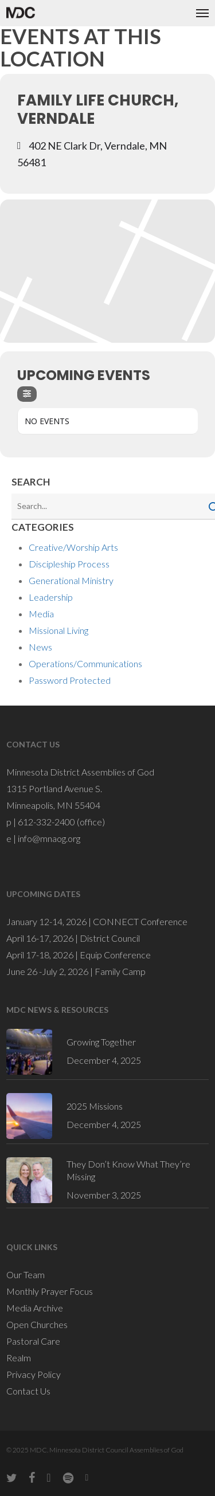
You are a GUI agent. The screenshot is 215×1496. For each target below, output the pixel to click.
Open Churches (37, 1324)
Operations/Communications (85, 663)
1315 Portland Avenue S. (54, 788)
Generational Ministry (71, 580)
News (40, 646)
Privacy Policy (33, 1374)
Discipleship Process (69, 563)
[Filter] (27, 394)
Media (41, 613)
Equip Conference (115, 954)
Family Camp (120, 971)
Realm (18, 1357)
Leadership (51, 597)
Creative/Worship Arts (73, 547)
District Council (110, 938)
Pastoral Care (33, 1341)
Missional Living (58, 630)
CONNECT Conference (140, 921)
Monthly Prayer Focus (49, 1291)
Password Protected (70, 680)
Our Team (25, 1274)
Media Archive (34, 1307)
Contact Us (28, 1390)
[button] (202, 12)
